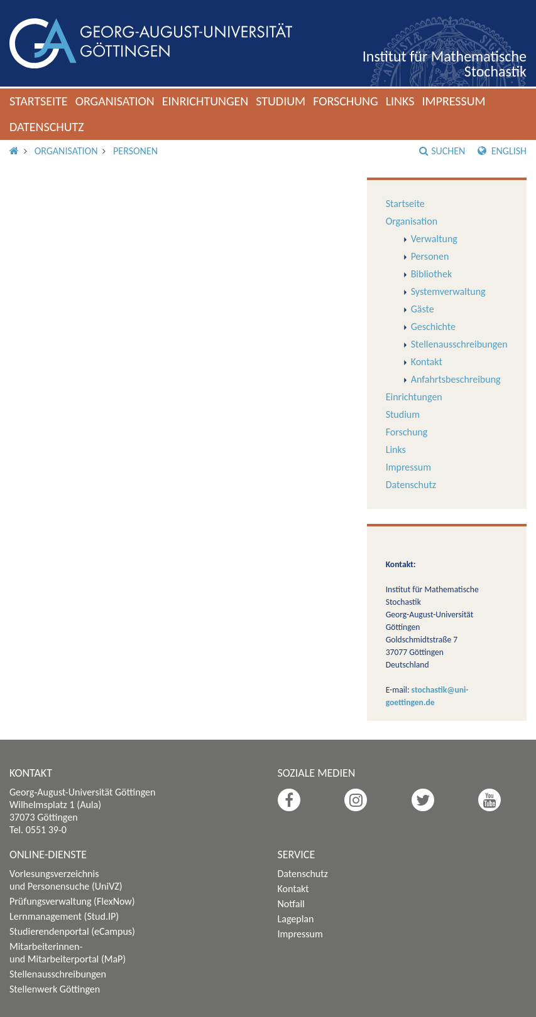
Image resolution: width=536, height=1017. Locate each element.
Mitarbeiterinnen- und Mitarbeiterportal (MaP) (67, 952)
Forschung (345, 101)
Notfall (291, 904)
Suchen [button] (442, 151)
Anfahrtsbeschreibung (456, 379)
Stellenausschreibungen (459, 344)
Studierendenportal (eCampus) (72, 931)
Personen (135, 151)
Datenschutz (46, 126)
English (502, 151)
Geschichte (433, 327)
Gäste (422, 309)
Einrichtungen (205, 101)
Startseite (38, 101)
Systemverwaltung (448, 291)
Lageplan (296, 919)
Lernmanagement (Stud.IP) (64, 916)
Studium (280, 101)
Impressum (453, 101)
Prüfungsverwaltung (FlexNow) (72, 901)
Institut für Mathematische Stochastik (445, 63)
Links (400, 101)
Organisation (115, 101)
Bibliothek (431, 274)
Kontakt (426, 362)
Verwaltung (434, 239)
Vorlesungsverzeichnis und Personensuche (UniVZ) (66, 880)
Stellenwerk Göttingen (54, 989)
